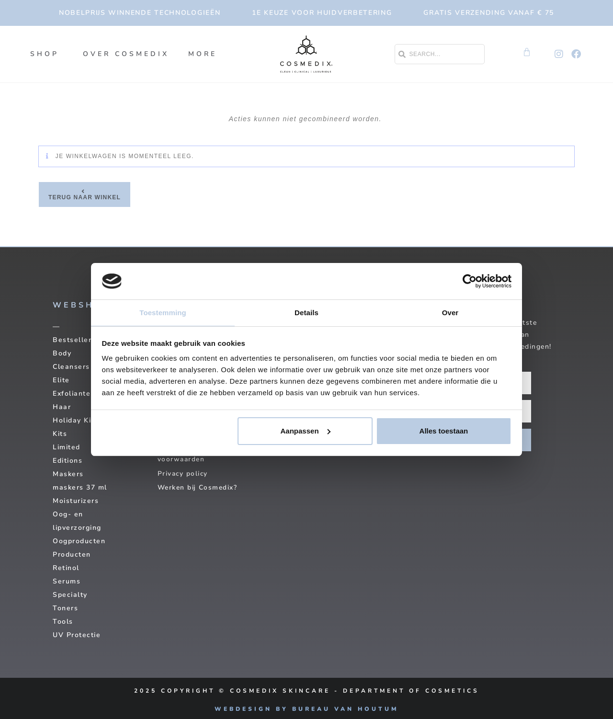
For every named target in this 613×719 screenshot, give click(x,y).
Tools (63, 621)
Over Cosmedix (126, 53)
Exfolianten (74, 393)
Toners (65, 608)
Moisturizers (76, 500)
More (205, 54)
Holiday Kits (75, 420)
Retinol (66, 567)
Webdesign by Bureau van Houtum (307, 709)
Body (62, 353)
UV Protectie (77, 634)
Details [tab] (306, 312)
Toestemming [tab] (162, 312)
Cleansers (71, 366)
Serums (66, 581)
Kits (60, 433)
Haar (62, 406)
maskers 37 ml (80, 487)
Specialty (70, 594)
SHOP (47, 54)
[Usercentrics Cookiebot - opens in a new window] (469, 281)
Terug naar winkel (84, 197)
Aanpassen (305, 431)
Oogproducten (79, 541)
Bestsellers (74, 339)
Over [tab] (450, 312)
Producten (72, 554)
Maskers (68, 474)
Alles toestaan (444, 431)
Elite (61, 380)
